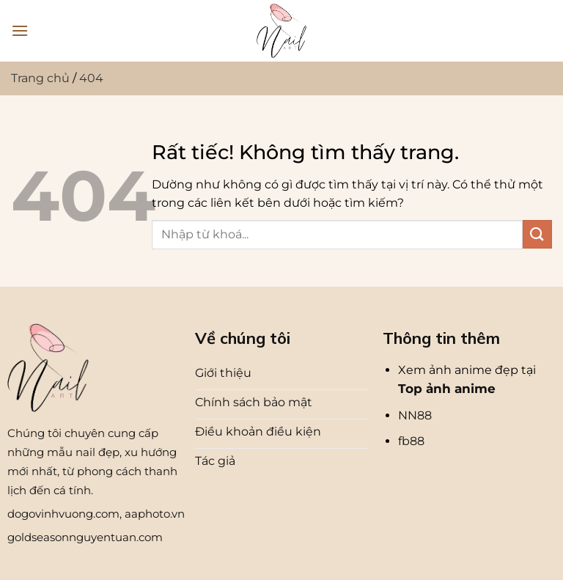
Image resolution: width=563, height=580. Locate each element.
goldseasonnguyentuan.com (85, 537)
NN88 (415, 415)
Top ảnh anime (447, 388)
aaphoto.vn (155, 514)
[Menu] (20, 30)
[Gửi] (537, 234)
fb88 (411, 441)
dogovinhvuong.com (63, 514)
